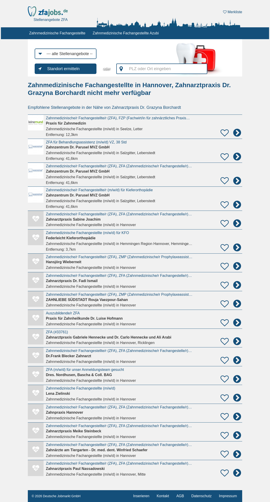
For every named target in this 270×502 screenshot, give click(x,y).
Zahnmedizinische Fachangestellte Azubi (126, 33)
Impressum (228, 496)
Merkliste (232, 12)
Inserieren (141, 496)
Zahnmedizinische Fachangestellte (57, 33)
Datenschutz (201, 496)
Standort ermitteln (63, 68)
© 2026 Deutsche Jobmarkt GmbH (56, 496)
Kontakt (163, 496)
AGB (180, 496)
